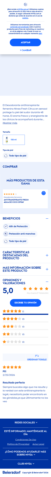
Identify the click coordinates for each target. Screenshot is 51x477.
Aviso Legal (38, 444)
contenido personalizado (19, 27)
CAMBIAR (26, 50)
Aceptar (25, 42)
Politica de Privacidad (18, 444)
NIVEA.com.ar (23, 9)
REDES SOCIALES (25, 422)
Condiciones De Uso (25, 439)
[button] (43, 193)
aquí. (40, 33)
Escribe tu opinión (26, 302)
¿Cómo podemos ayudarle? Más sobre (25, 453)
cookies (25, 18)
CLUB (25, 463)
